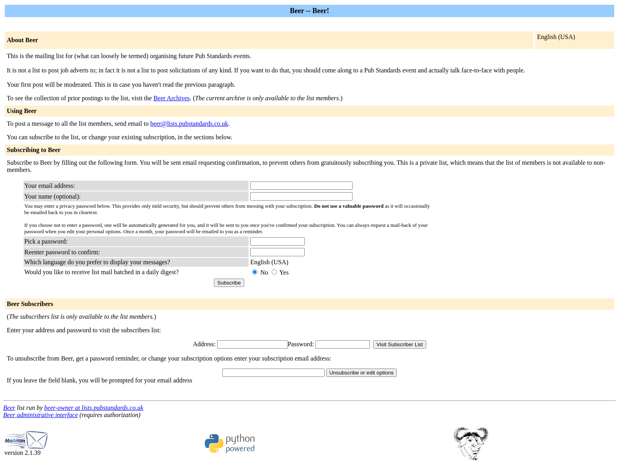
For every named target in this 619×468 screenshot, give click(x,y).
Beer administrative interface (40, 414)
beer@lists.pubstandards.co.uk (189, 123)
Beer (9, 407)
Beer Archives (171, 98)
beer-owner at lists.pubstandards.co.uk (93, 407)
